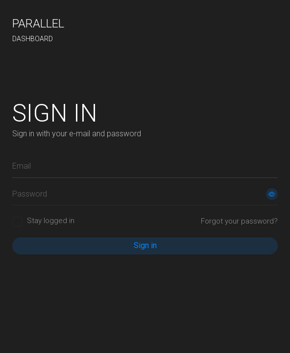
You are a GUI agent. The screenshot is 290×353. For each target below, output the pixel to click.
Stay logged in (50, 220)
